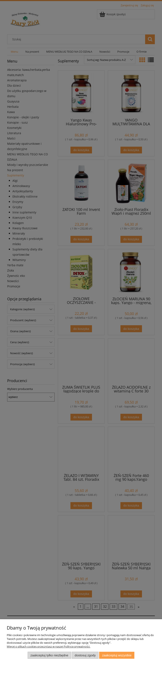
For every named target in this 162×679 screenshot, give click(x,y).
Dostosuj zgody (85, 655)
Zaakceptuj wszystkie (116, 655)
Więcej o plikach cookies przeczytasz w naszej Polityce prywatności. (48, 646)
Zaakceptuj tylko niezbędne (49, 655)
